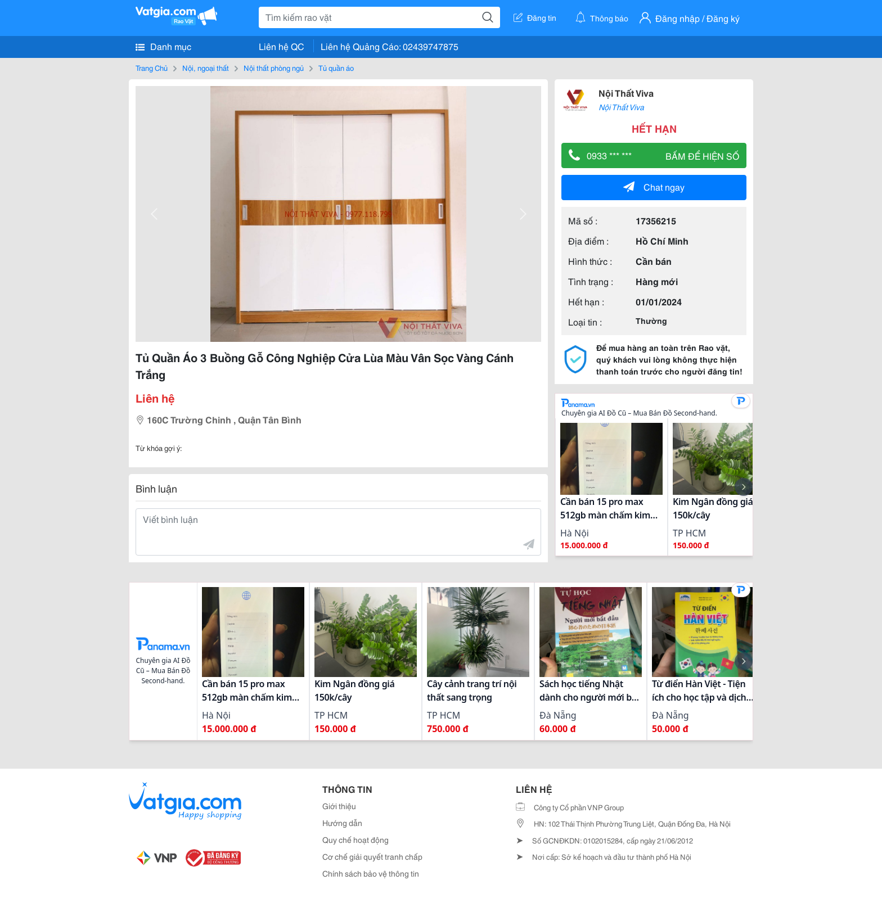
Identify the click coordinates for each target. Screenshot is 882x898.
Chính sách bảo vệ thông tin (370, 873)
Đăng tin (535, 17)
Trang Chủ (152, 67)
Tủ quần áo (336, 67)
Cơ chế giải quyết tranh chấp (372, 856)
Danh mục (163, 46)
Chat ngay (654, 186)
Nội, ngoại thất (205, 67)
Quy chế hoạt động (355, 839)
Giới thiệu (339, 805)
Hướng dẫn (342, 822)
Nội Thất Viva (626, 92)
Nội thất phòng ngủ (274, 67)
